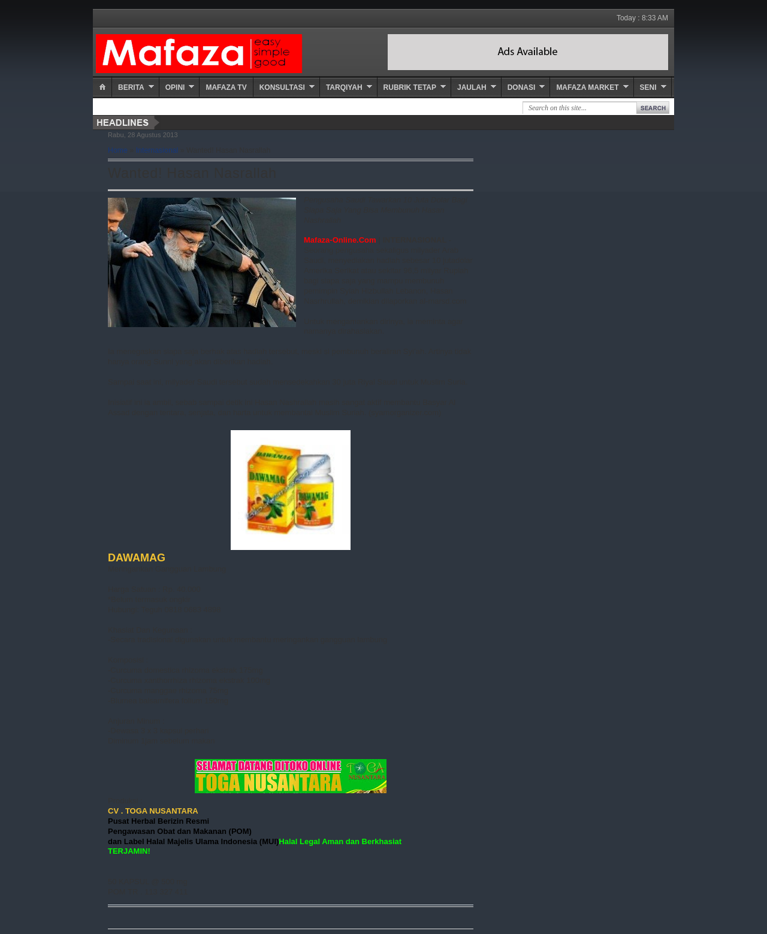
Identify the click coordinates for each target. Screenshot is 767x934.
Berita (131, 87)
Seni (648, 87)
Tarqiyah (344, 87)
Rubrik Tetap (410, 87)
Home (118, 150)
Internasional (157, 150)
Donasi (522, 87)
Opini (175, 87)
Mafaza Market (587, 87)
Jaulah (472, 87)
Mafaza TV (226, 87)
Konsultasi (282, 87)
